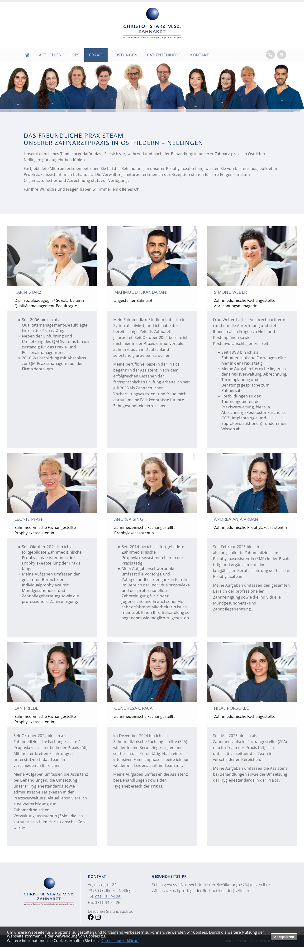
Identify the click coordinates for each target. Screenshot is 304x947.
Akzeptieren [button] (284, 936)
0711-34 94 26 (108, 896)
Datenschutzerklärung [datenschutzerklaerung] (121, 940)
